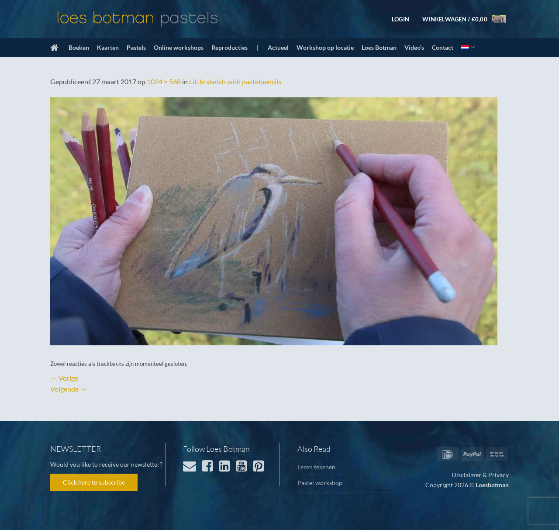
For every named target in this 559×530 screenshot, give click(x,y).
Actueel (278, 47)
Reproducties (229, 47)
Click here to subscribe (94, 482)
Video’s (414, 47)
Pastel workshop (319, 482)
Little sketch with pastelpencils (235, 81)
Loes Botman (379, 47)
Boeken (79, 47)
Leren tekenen (316, 467)
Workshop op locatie (325, 47)
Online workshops (179, 47)
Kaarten (108, 47)
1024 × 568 (164, 81)
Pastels (136, 47)
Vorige (64, 378)
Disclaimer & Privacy (480, 474)
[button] (400, 19)
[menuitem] (468, 47)
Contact (442, 47)
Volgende (68, 389)
